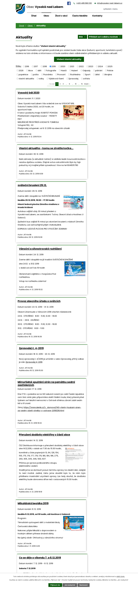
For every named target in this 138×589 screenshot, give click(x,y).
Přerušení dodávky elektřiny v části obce (94, 288)
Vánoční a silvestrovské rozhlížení (93, 157)
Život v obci (61, 15)
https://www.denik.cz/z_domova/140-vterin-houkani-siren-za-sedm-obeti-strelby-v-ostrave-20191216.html (41, 318)
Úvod (21, 25)
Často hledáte (79, 15)
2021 (72, 66)
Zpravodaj (73, 78)
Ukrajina (108, 74)
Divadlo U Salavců (29, 459)
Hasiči (64, 70)
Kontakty (97, 15)
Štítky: (18, 66)
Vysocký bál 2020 (28, 92)
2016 (27, 66)
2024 (100, 66)
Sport (87, 74)
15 (82, 84)
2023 (90, 66)
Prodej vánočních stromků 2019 (91, 459)
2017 (36, 66)
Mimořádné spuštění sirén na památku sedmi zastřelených (36, 288)
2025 (110, 66)
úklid (97, 74)
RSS (81, 37)
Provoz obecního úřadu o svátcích (39, 236)
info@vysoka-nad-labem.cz (109, 3)
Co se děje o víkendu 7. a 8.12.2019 (93, 372)
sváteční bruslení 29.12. (32, 157)
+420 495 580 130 (84, 3)
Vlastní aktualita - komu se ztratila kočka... (94, 94)
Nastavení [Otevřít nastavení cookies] (84, 585)
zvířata (86, 78)
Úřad (33, 15)
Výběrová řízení (56, 78)
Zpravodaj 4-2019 (110, 250)
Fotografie (51, 70)
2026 (21, 70)
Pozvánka (48, 74)
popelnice (23, 74)
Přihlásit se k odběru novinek (105, 37)
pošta (35, 74)
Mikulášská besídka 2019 (33, 372)
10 (75, 84)
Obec (46, 15)
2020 (62, 66)
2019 (54, 66)
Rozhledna (75, 74)
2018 (45, 66)
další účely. (121, 576)
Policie (110, 70)
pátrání (98, 70)
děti (39, 70)
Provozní (61, 74)
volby (41, 78)
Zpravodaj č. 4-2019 (84, 236)
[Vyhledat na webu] (112, 9)
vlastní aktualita (26, 78)
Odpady (86, 70)
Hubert (74, 70)
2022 (81, 66)
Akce (30, 70)
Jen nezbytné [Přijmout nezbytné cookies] (69, 585)
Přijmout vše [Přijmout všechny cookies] (55, 585)
